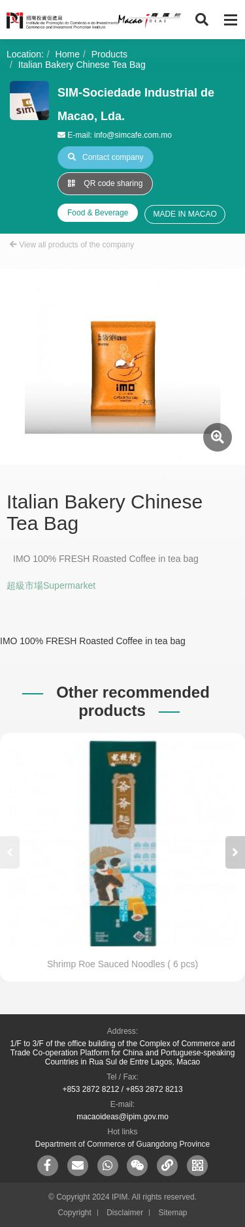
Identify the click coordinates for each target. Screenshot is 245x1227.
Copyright (74, 1212)
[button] (235, 852)
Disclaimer (124, 1212)
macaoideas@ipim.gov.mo (122, 1116)
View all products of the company (72, 244)
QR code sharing (105, 183)
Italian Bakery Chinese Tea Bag (82, 64)
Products (109, 54)
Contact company (105, 157)
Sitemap (173, 1212)
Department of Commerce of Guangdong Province (122, 1144)
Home (68, 54)
